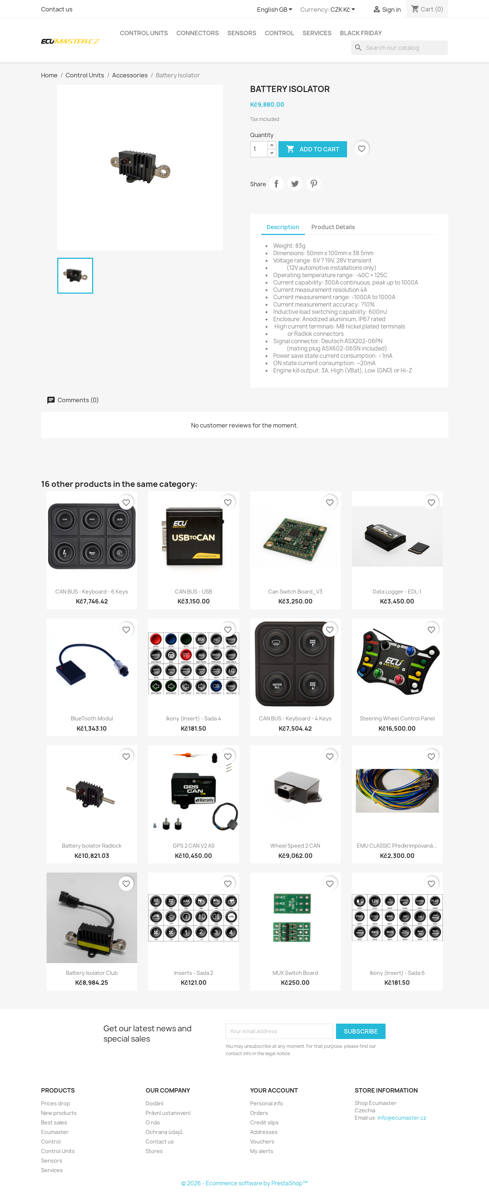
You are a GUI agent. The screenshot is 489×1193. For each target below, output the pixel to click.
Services (317, 33)
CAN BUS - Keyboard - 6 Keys (91, 591)
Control (279, 33)
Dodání (154, 1103)
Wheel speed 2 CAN (295, 845)
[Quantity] (259, 149)
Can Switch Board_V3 (295, 591)
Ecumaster (55, 1131)
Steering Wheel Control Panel (397, 718)
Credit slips (264, 1122)
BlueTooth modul (92, 718)
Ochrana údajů (164, 1131)
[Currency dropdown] (344, 9)
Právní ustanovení (168, 1112)
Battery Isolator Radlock (91, 845)
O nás (153, 1122)
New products (59, 1112)
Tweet (295, 183)
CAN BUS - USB (193, 591)
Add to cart (312, 149)
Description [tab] (283, 227)
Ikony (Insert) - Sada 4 (193, 718)
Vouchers (262, 1141)
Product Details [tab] (333, 227)
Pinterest (313, 183)
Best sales (54, 1122)
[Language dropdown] (276, 9)
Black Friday (361, 33)
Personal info (266, 1103)
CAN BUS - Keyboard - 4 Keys (295, 718)
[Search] (399, 47)
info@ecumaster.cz (401, 1117)
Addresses (264, 1131)
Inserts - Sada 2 (193, 972)
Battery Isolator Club (92, 972)
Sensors (241, 33)
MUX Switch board (295, 972)
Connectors (197, 33)
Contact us (57, 9)
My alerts (261, 1151)
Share (276, 183)
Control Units (144, 33)
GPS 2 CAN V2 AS (194, 845)
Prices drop (55, 1103)
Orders (259, 1112)
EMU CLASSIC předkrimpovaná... (397, 845)
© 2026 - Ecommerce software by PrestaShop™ (244, 1183)
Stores (154, 1151)
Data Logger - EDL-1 (397, 591)
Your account (274, 1090)
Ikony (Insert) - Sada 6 (397, 972)
